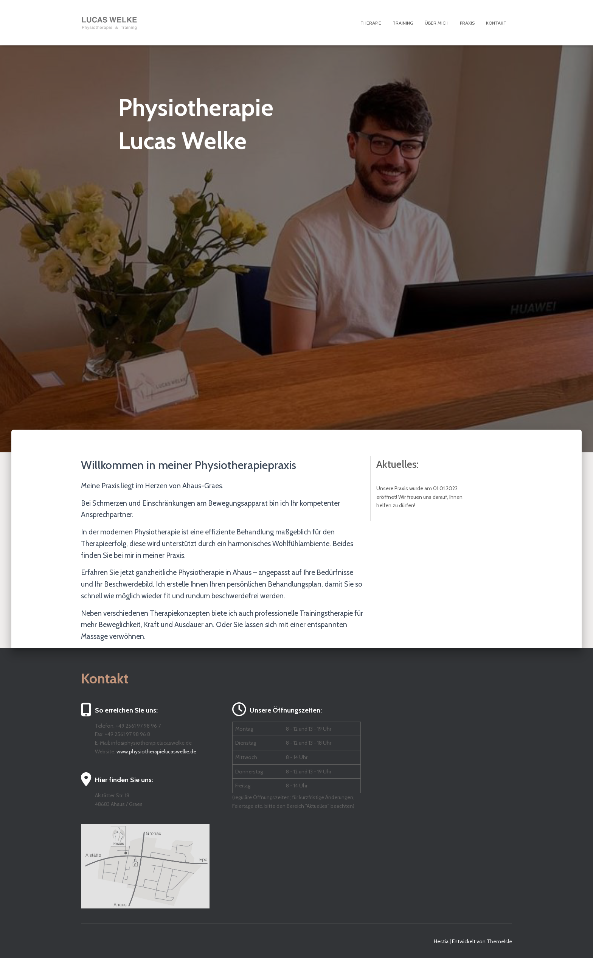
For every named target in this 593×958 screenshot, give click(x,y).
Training (403, 23)
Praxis (467, 23)
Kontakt (496, 23)
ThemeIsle (499, 941)
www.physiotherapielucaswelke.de (156, 751)
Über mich (437, 23)
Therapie (370, 23)
